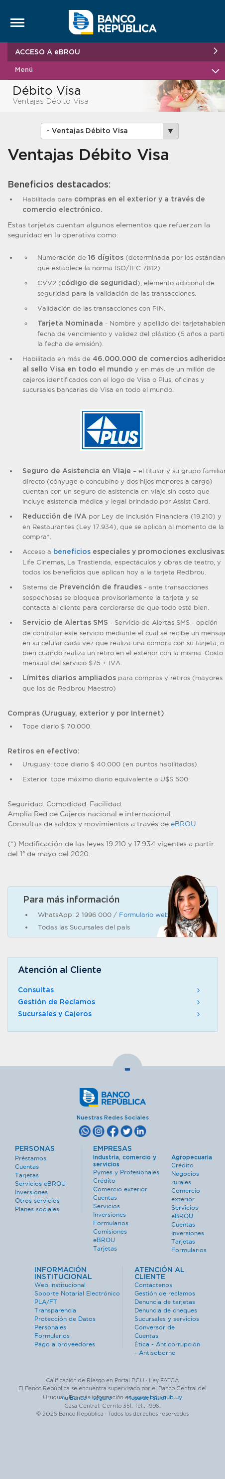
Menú (116, 70)
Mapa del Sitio (145, 1398)
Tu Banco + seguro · (93, 1398)
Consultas (110, 990)
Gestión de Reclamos (110, 1002)
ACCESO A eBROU (116, 51)
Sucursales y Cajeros (110, 1014)
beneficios (72, 552)
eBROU (183, 824)
